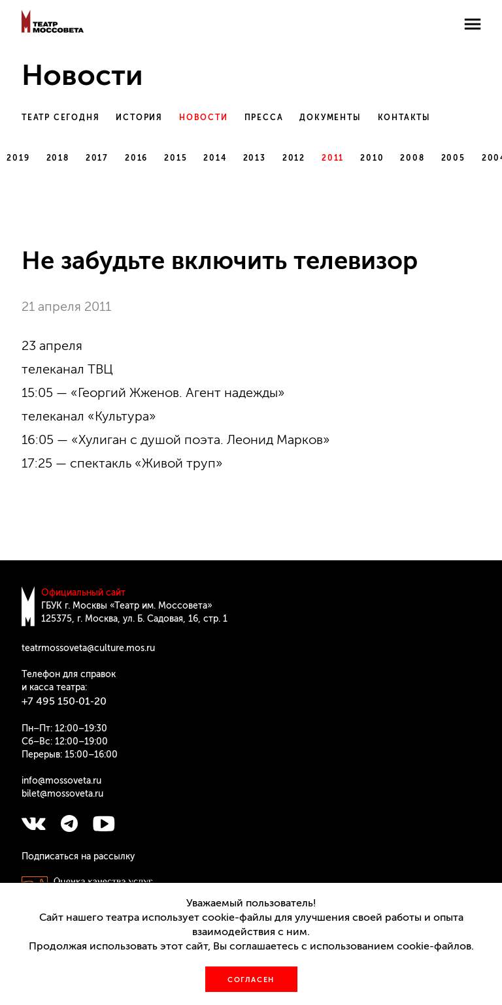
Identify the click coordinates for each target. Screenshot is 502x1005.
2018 (57, 158)
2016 (136, 158)
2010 (372, 158)
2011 (333, 158)
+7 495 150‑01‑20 (64, 701)
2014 (214, 158)
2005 (453, 158)
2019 (18, 158)
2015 (175, 158)
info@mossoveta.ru (61, 780)
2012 (293, 158)
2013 (254, 158)
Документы (330, 117)
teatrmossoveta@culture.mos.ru (88, 648)
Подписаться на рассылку (78, 856)
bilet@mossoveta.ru (62, 793)
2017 (97, 158)
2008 (412, 158)
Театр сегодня (60, 117)
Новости (203, 117)
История (139, 117)
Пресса (264, 117)
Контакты (404, 117)
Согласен (251, 980)
